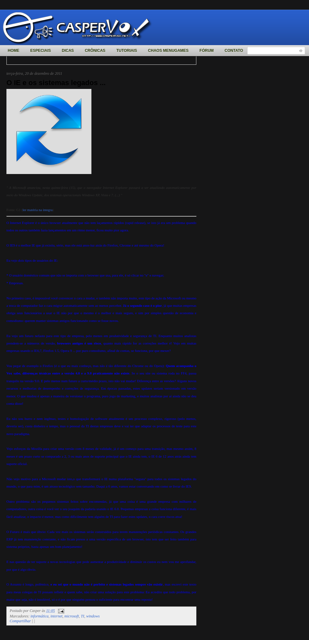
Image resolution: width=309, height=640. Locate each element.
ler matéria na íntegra (37, 210)
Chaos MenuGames (168, 50)
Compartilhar (20, 621)
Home (13, 50)
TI (82, 616)
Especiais (40, 50)
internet (56, 616)
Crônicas (95, 50)
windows (93, 616)
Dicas (68, 50)
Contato (234, 50)
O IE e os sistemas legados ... (56, 83)
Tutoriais (126, 50)
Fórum (207, 50)
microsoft (71, 616)
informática (40, 616)
